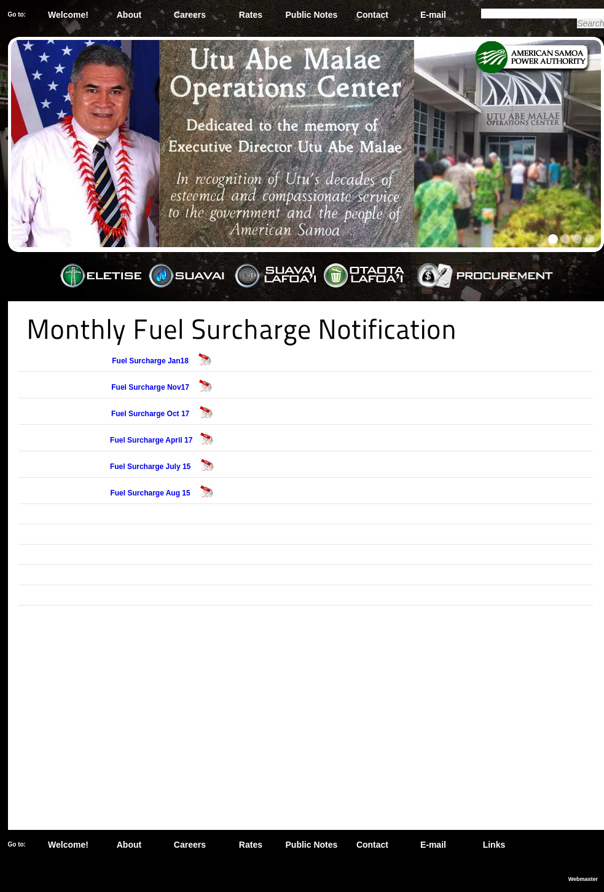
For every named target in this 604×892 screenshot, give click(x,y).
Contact (372, 15)
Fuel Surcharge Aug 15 (151, 493)
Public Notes (312, 15)
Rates (250, 15)
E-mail (433, 15)
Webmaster (583, 879)
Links (494, 845)
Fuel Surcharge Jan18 (151, 361)
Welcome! (68, 15)
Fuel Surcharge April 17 (151, 440)
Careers (190, 15)
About (129, 15)
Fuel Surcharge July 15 (151, 466)
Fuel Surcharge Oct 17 (151, 413)
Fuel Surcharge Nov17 (151, 387)
